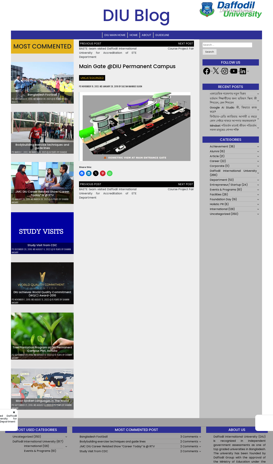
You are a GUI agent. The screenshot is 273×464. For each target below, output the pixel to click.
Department (218, 180)
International (219, 209)
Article (214, 156)
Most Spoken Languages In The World (42, 401)
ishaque (63, 152)
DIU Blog (136, 15)
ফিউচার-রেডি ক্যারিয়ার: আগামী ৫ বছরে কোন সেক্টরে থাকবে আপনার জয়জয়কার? (233, 119)
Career (215, 161)
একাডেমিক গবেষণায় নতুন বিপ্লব (228, 94)
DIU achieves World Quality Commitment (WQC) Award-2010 (42, 293)
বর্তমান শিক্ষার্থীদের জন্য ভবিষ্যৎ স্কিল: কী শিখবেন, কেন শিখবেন (233, 100)
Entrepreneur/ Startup (225, 185)
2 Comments (189, 441)
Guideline (162, 35)
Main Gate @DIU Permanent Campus (127, 66)
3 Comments (189, 437)
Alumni (214, 151)
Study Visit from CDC (42, 245)
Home (134, 35)
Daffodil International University (233, 171)
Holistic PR (217, 204)
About (146, 35)
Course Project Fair (181, 49)
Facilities (215, 194)
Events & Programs (223, 190)
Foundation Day (220, 199)
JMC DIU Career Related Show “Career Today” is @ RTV (42, 193)
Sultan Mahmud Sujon (131, 86)
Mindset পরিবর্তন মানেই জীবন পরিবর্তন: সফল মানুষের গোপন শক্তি (233, 128)
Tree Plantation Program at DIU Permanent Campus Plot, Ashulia (42, 349)
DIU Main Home (115, 35)
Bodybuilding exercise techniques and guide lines (42, 146)
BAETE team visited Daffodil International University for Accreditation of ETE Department (107, 53)
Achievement (219, 146)
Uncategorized (92, 78)
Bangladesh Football (42, 95)
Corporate (217, 166)
